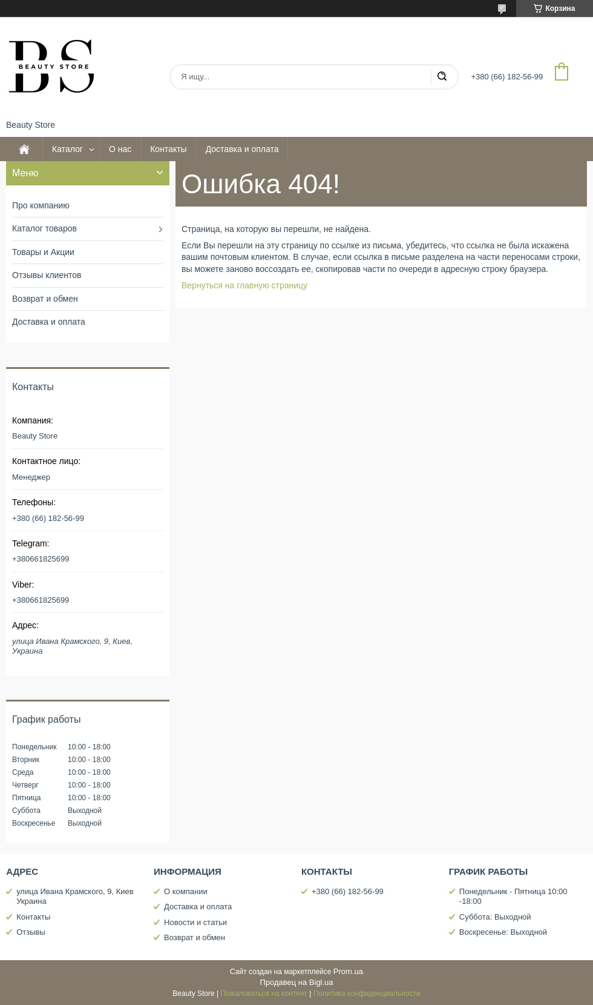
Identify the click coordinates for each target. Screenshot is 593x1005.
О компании (186, 891)
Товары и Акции (43, 252)
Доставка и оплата (242, 149)
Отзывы (30, 932)
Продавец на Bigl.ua (296, 982)
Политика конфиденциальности (367, 993)
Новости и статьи (195, 922)
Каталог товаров (44, 228)
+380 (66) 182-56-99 (348, 891)
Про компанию (41, 205)
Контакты (168, 149)
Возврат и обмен (45, 298)
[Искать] (442, 76)
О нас (120, 149)
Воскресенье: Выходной (503, 932)
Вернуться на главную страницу (244, 285)
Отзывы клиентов (46, 275)
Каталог (67, 149)
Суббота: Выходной (495, 916)
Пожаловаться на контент (263, 993)
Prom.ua (348, 971)
